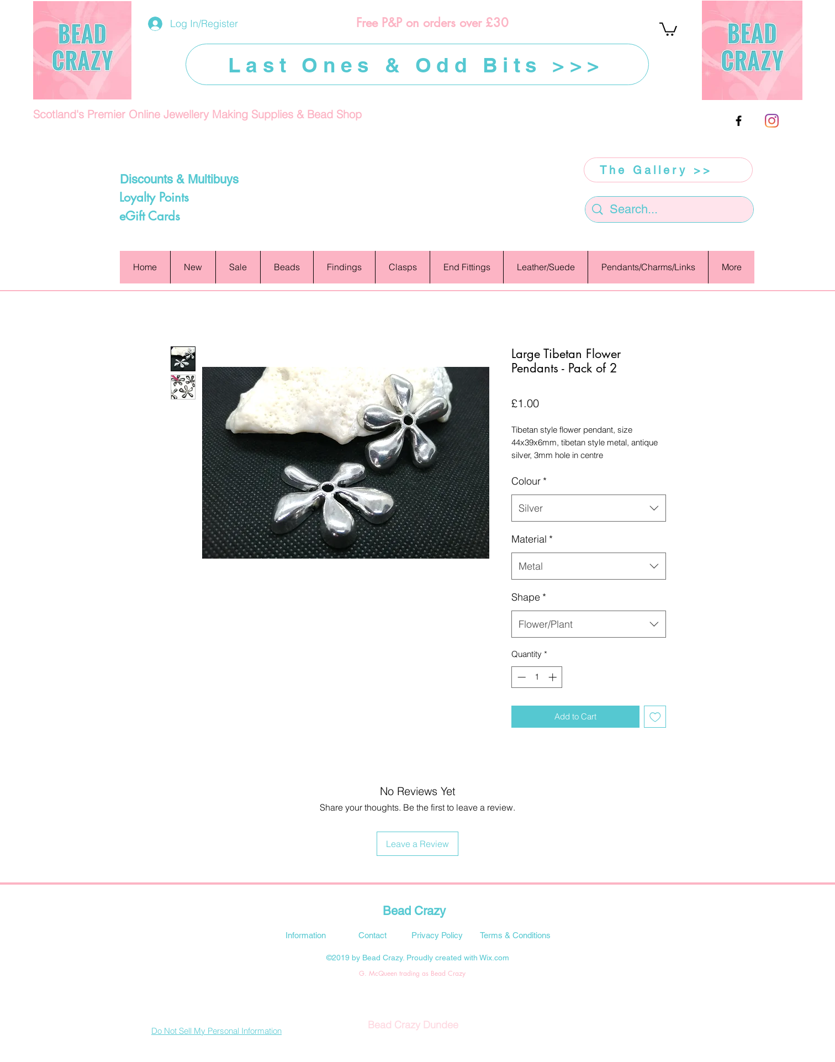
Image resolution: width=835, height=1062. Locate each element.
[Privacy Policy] (437, 935)
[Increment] (553, 677)
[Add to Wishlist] (655, 717)
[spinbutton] (537, 677)
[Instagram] (772, 121)
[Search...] (670, 210)
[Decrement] (520, 677)
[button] (668, 28)
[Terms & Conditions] (515, 935)
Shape (528, 597)
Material (532, 539)
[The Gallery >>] (668, 169)
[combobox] (588, 508)
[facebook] (739, 121)
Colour (529, 481)
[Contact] (372, 935)
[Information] (305, 935)
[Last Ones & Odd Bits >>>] (417, 64)
